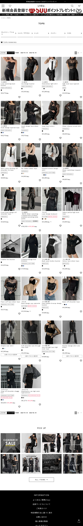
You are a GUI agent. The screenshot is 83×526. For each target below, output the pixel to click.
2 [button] (78, 53)
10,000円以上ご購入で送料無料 (41, 1)
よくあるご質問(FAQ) (41, 500)
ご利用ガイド (41, 509)
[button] (81, 52)
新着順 (17, 52)
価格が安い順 (24, 52)
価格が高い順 (32, 52)
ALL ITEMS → (41, 480)
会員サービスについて (41, 504)
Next (65, 2)
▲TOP (79, 521)
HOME (3, 18)
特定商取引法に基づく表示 (41, 513)
